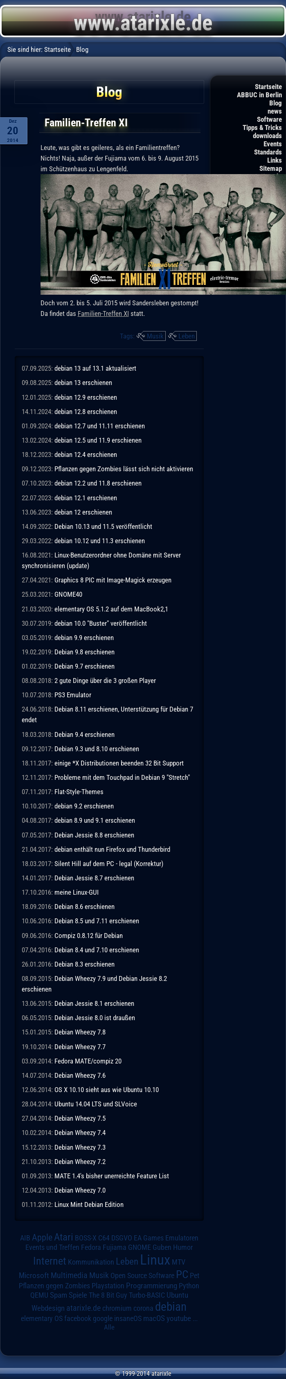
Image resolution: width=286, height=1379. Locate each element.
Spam (58, 1295)
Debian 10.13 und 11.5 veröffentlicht (103, 526)
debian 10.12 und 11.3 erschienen (99, 541)
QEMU (39, 1295)
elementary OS (42, 1318)
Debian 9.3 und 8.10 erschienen (96, 749)
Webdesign (48, 1308)
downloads (267, 136)
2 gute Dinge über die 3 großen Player (105, 680)
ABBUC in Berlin (259, 95)
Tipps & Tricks (262, 127)
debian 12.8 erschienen (85, 411)
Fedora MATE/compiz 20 (88, 1061)
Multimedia (69, 1275)
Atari (63, 1237)
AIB (25, 1238)
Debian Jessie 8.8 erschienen (94, 835)
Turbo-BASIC (147, 1295)
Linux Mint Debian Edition (89, 1204)
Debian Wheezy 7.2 (80, 1161)
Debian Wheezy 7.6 (80, 1075)
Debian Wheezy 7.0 (80, 1190)
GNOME (139, 1247)
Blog (275, 103)
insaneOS (128, 1318)
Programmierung (151, 1285)
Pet (194, 1276)
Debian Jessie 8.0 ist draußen (94, 1018)
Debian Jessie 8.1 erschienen (94, 1003)
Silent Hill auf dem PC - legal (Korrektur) (108, 864)
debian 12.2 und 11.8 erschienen (98, 483)
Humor (183, 1247)
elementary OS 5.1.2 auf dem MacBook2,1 (111, 609)
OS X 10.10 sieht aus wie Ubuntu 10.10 (106, 1090)
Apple (42, 1237)
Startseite (268, 87)
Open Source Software (142, 1276)
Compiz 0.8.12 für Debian (88, 935)
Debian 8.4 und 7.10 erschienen (96, 950)
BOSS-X (86, 1238)
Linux (155, 1259)
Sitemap (270, 168)
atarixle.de (83, 1308)
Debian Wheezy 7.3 (80, 1147)
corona (143, 1308)
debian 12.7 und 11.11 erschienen (99, 426)
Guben (162, 1247)
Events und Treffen (52, 1247)
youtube (179, 1318)
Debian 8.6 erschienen (84, 906)
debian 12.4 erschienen (85, 454)
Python (189, 1286)
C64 (104, 1238)
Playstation (108, 1286)
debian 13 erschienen (83, 382)
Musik (155, 336)
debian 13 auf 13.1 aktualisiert (95, 368)
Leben (186, 336)
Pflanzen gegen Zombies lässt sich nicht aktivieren (123, 469)
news (275, 111)
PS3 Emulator (72, 695)
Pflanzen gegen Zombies (54, 1286)
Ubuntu (177, 1295)
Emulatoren (181, 1237)
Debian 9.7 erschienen (84, 666)
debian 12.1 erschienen (85, 498)
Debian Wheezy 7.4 (80, 1132)
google (103, 1318)
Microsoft (34, 1275)
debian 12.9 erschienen (85, 397)
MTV (178, 1262)
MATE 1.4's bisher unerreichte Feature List (111, 1176)
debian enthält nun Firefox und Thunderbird (112, 849)
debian (171, 1307)
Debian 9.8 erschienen (84, 652)
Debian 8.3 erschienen (84, 964)
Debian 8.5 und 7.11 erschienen (96, 921)
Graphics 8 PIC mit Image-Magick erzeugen (112, 580)
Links (274, 160)
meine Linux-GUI (76, 892)
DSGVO (121, 1238)
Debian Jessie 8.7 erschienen (94, 878)
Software (269, 119)
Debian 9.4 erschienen (84, 734)
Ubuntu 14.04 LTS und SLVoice (95, 1104)
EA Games (149, 1238)
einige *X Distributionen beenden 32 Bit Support (119, 763)
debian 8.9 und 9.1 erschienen (94, 820)
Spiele (78, 1295)
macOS (154, 1318)
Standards (268, 152)
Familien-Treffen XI (103, 313)
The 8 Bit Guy (108, 1295)
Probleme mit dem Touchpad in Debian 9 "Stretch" (122, 777)
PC (182, 1274)
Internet (49, 1261)
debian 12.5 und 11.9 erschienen (98, 440)
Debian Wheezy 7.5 (80, 1118)
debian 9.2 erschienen (84, 806)
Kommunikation (91, 1262)
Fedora (91, 1247)
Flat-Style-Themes (79, 792)
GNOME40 (68, 594)
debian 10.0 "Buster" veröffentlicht (100, 623)
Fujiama (114, 1247)
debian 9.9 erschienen (84, 638)
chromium (117, 1308)
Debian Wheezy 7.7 (80, 1047)
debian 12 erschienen (83, 512)
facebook (77, 1318)
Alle (109, 1327)
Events (272, 144)
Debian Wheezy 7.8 (80, 1032)
